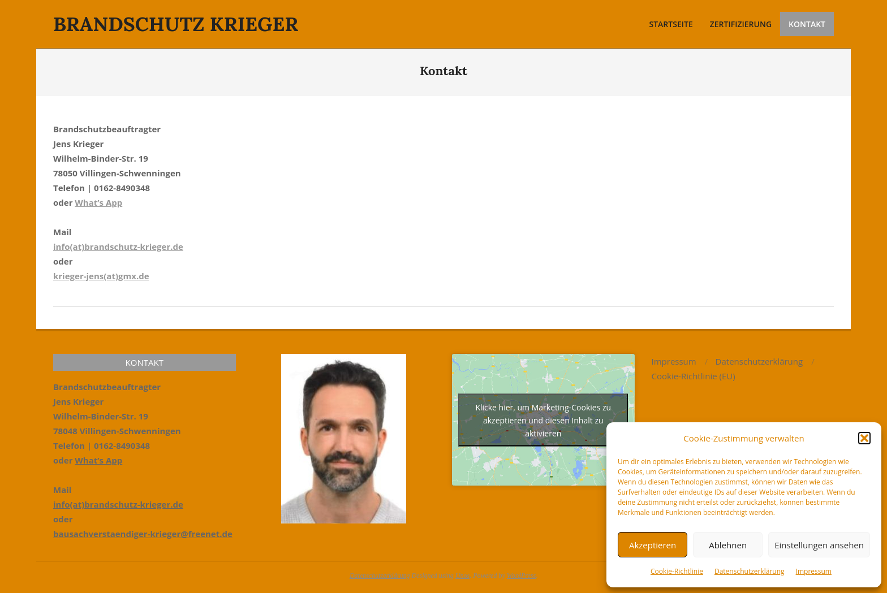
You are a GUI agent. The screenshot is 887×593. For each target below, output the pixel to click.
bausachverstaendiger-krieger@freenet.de (142, 533)
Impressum (814, 571)
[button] (864, 438)
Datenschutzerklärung (749, 571)
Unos (462, 575)
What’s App (98, 202)
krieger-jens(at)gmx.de (101, 276)
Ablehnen (728, 545)
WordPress (521, 575)
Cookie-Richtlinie (677, 571)
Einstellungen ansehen (819, 545)
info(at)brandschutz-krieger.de (118, 246)
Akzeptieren (652, 545)
